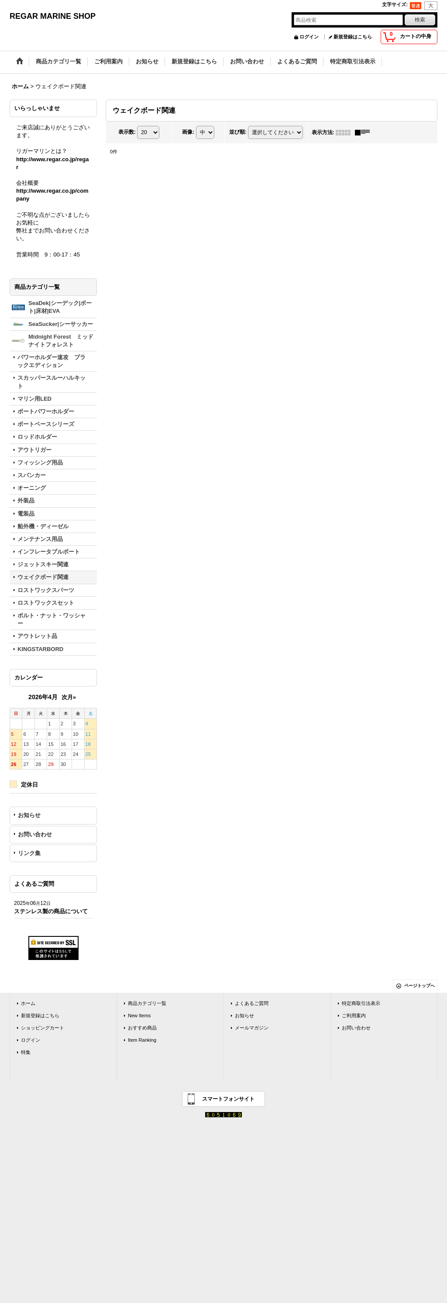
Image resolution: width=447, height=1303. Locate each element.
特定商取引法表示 (361, 1003)
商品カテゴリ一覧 (147, 1003)
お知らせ (29, 815)
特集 (26, 1052)
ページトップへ (419, 985)
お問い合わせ (35, 834)
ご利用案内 (354, 1015)
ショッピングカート (42, 1027)
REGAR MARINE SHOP (53, 16)
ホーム (28, 1003)
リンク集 (29, 853)
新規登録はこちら (353, 36)
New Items (139, 1015)
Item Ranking (142, 1040)
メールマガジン (251, 1027)
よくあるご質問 (251, 1003)
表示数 (127, 132)
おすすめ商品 (142, 1027)
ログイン (309, 36)
